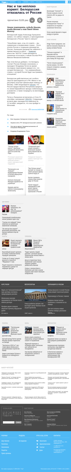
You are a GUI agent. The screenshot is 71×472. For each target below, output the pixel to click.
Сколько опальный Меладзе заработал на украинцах (15, 181)
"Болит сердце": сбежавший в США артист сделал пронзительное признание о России (35, 188)
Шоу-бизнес (12, 2)
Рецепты (32, 2)
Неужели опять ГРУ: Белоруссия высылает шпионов (26, 122)
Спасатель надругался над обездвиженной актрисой (35, 373)
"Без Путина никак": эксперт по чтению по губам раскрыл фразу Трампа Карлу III (35, 171)
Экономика (26, 2)
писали (33, 85)
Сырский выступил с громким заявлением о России (12, 388)
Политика (19, 2)
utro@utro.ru (57, 447)
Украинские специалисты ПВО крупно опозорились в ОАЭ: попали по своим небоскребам (34, 388)
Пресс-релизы (39, 2)
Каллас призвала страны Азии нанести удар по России (35, 179)
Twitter (40, 447)
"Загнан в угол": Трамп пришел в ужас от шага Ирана (58, 383)
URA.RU (28, 99)
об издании (22, 441)
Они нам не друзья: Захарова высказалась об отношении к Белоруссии (24, 127)
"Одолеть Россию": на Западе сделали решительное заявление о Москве (11, 378)
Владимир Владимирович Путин (20, 131)
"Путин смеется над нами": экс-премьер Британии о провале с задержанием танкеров (58, 392)
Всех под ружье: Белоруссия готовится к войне (24, 119)
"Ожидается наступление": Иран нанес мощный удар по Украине (11, 373)
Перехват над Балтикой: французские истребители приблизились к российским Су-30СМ (58, 378)
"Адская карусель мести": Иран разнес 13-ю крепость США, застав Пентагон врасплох (35, 398)
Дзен (39, 450)
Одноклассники (43, 444)
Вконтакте (41, 441)
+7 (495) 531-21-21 (58, 445)
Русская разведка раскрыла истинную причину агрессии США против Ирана (57, 388)
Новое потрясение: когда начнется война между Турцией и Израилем (35, 383)
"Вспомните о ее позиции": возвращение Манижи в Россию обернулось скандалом (15, 172)
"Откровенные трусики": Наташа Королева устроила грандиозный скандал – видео (58, 373)
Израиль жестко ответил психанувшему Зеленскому (15, 189)
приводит (32, 51)
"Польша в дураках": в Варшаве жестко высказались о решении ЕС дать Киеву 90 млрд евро (11, 398)
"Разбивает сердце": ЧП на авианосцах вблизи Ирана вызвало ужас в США (11, 383)
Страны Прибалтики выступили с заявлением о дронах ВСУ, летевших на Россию (34, 378)
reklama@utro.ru (58, 452)
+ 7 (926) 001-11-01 (59, 451)
